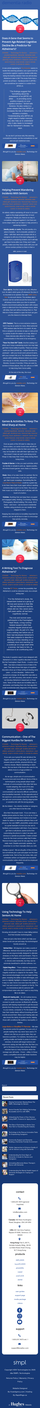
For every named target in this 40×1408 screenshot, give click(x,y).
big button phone (21, 578)
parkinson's (17, 59)
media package (20, 1299)
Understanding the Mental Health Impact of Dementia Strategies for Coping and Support (23, 1172)
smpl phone (30, 582)
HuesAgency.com (17, 1392)
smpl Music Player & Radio (12, 483)
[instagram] (20, 1316)
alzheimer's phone (8, 578)
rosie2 (20, 1272)
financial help (26, 57)
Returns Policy (12, 1378)
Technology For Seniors (19, 53)
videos (20, 1303)
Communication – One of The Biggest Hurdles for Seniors (18, 738)
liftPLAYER (20, 1260)
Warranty (22, 1378)
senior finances (10, 62)
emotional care (16, 57)
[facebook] (20, 1310)
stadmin (5, 53)
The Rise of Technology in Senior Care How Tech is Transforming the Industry (22, 1126)
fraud (11, 59)
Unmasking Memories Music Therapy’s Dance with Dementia (22, 1164)
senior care (33, 59)
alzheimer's (33, 53)
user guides (20, 1291)
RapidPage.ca (21, 1395)
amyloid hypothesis (10, 55)
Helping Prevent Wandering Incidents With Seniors (17, 191)
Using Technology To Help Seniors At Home (16, 913)
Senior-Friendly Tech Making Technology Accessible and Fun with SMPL (22, 1110)
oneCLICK (20, 1276)
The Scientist (25, 68)
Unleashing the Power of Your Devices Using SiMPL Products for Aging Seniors (22, 1118)
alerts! (20, 1280)
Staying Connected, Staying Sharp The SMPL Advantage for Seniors (22, 1103)
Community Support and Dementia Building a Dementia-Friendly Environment (23, 1141)
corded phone (32, 578)
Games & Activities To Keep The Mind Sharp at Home (20, 423)
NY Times (13, 588)
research (25, 59)
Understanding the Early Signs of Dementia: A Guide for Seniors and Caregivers (20, 1157)
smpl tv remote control (15, 584)
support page (20, 1295)
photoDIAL (20, 1268)
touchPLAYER (20, 1264)
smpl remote (20, 62)
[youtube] (20, 1322)
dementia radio (30, 55)
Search (4, 1085)
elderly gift (6, 57)
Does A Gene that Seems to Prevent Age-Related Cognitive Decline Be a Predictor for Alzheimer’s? (19, 43)
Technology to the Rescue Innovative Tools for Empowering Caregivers (23, 1133)
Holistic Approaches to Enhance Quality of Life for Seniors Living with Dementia (23, 1148)
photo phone (20, 582)
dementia (21, 55)
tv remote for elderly (23, 64)
